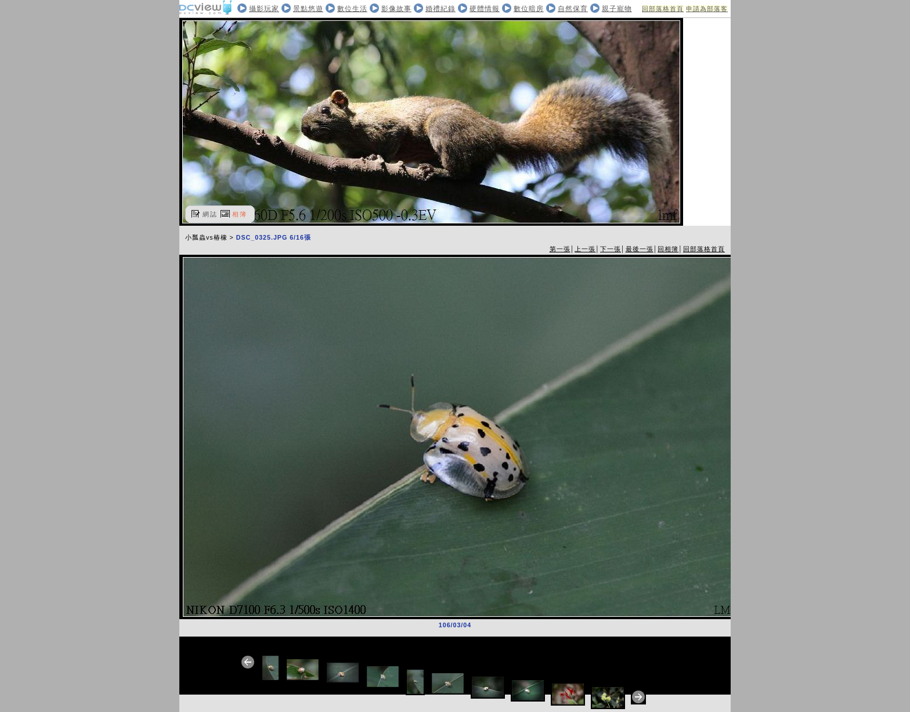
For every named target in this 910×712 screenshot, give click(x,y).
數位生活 (352, 9)
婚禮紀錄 (440, 9)
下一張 (610, 248)
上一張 (585, 248)
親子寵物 (617, 9)
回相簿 (668, 248)
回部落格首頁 (663, 8)
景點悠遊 (308, 9)
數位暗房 (529, 9)
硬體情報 (485, 9)
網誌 (210, 214)
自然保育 (573, 9)
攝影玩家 (264, 9)
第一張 (560, 248)
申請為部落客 (707, 8)
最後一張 (639, 248)
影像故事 (396, 9)
